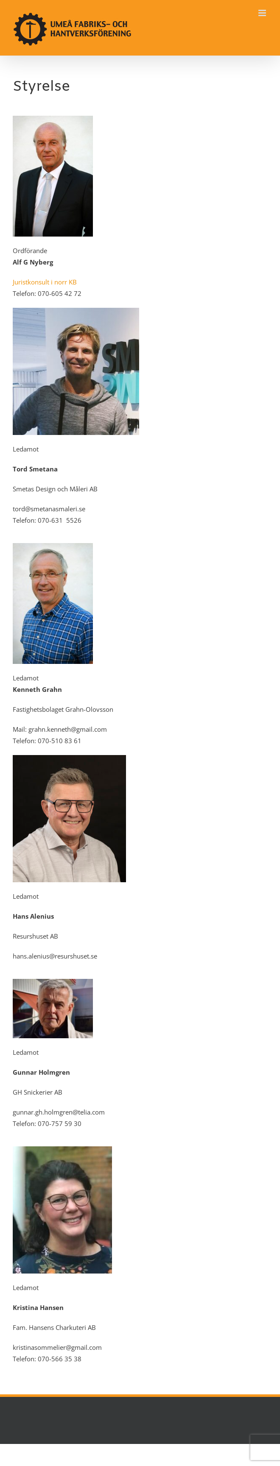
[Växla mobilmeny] (262, 12)
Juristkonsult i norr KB (45, 282)
